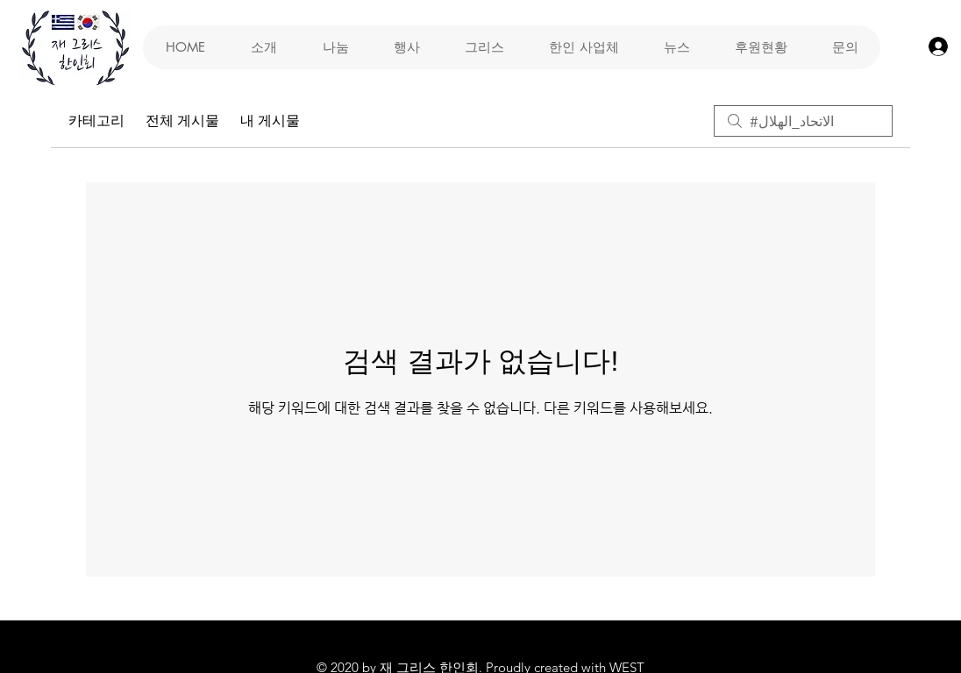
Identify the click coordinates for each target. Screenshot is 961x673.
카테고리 (96, 120)
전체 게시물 (182, 120)
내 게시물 (270, 120)
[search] (803, 121)
